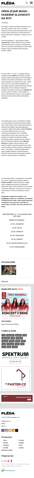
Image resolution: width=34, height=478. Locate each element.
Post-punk (10, 344)
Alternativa (10, 335)
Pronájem (6, 445)
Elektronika (6, 338)
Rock (4, 347)
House (12, 341)
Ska (9, 347)
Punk (17, 344)
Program (21, 440)
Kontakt (21, 447)
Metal (17, 341)
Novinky (5, 442)
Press (20, 445)
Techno (15, 347)
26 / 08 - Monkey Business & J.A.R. (17, 243)
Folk (13, 338)
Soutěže (21, 442)
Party (23, 341)
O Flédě (5, 447)
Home (5, 440)
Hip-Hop (5, 341)
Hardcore (19, 338)
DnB (24, 335)
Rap (22, 344)
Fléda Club (4, 281)
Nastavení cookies (7, 450)
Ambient (18, 335)
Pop (4, 344)
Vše (4, 335)
